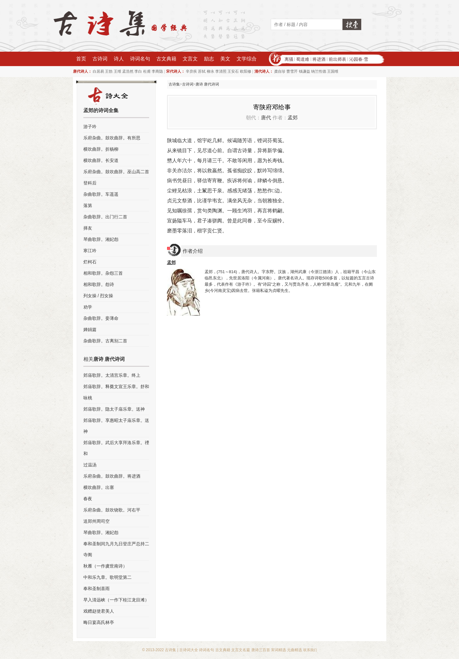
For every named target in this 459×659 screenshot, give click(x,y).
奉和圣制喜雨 (96, 588)
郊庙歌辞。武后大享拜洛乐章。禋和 (116, 448)
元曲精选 (294, 650)
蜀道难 (302, 59)
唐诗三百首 (260, 650)
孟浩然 (127, 71)
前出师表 (337, 59)
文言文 (190, 58)
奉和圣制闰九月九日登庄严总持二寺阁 (116, 549)
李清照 (221, 71)
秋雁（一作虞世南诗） (105, 565)
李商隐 (157, 71)
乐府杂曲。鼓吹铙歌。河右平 (111, 509)
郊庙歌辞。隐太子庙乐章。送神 (114, 409)
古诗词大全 (188, 650)
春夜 (87, 498)
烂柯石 (89, 261)
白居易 (98, 71)
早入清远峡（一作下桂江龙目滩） (116, 599)
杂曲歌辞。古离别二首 (105, 340)
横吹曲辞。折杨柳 (100, 149)
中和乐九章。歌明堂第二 (107, 577)
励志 (209, 58)
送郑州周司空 (96, 521)
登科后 (89, 182)
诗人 (119, 58)
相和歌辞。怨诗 (98, 284)
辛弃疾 (191, 71)
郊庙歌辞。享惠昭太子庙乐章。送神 (116, 426)
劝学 (87, 306)
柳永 (210, 71)
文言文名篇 (240, 650)
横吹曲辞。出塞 (98, 487)
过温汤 (89, 464)
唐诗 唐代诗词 (207, 84)
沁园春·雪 (358, 59)
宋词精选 (278, 650)
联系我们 (310, 650)
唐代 (266, 117)
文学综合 (247, 58)
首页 (81, 58)
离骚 (288, 59)
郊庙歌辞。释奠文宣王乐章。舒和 (116, 386)
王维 (117, 71)
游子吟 (89, 126)
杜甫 (147, 71)
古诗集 (174, 84)
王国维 (332, 71)
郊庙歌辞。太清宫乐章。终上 (111, 375)
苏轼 (202, 71)
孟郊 (293, 117)
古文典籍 (166, 58)
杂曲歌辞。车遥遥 (100, 194)
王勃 (108, 71)
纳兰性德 (318, 71)
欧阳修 (245, 71)
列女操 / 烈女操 (98, 295)
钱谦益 (304, 71)
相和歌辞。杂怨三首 (103, 273)
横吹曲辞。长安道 (100, 160)
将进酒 (319, 59)
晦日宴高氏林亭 (98, 622)
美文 (225, 58)
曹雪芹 (292, 71)
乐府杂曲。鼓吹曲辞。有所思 (111, 137)
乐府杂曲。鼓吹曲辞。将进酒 (111, 476)
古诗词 (99, 58)
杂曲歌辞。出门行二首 (105, 216)
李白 (138, 71)
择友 (87, 228)
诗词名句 (140, 58)
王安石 (233, 71)
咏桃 (87, 397)
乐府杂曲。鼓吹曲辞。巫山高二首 (116, 171)
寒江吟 (89, 250)
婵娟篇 (89, 329)
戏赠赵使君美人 (98, 611)
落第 (87, 205)
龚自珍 (279, 71)
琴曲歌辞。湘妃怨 (100, 239)
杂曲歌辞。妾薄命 (100, 318)
